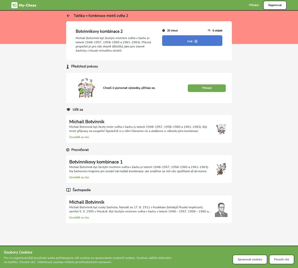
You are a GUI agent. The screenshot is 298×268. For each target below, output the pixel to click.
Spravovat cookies (250, 259)
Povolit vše (281, 259)
